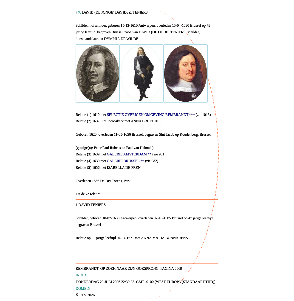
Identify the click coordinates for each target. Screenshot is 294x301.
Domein (83, 288)
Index (81, 275)
